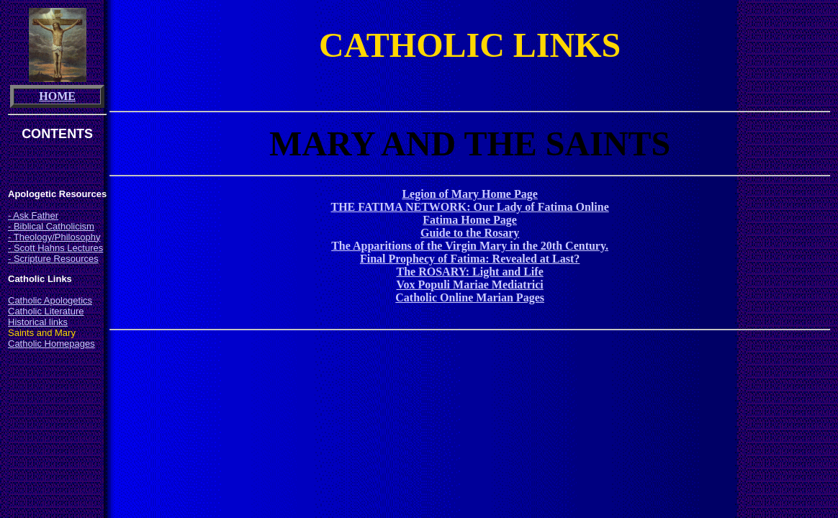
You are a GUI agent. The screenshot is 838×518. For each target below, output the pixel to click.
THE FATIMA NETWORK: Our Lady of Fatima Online (470, 207)
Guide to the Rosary (469, 233)
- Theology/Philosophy (54, 237)
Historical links (38, 322)
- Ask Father (33, 215)
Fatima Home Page (470, 220)
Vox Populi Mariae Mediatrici (470, 284)
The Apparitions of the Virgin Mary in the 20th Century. (469, 246)
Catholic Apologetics (50, 300)
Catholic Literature (46, 311)
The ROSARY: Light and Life (470, 271)
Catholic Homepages (51, 343)
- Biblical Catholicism (51, 226)
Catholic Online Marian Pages (469, 297)
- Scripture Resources (53, 258)
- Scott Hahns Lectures (55, 247)
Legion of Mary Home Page (469, 194)
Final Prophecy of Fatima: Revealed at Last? (470, 259)
